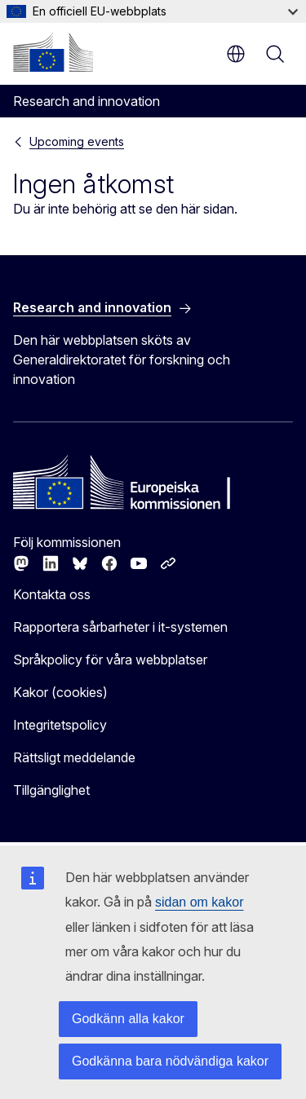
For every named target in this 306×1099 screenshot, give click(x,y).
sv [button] (236, 54)
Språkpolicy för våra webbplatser (110, 659)
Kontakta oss (52, 594)
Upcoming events (76, 141)
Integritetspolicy (60, 725)
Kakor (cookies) (60, 692)
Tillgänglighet (51, 790)
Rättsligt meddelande (74, 757)
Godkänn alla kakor (128, 1019)
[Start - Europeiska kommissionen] (53, 52)
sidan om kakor (199, 902)
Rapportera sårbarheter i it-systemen (120, 627)
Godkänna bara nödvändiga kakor (170, 1061)
